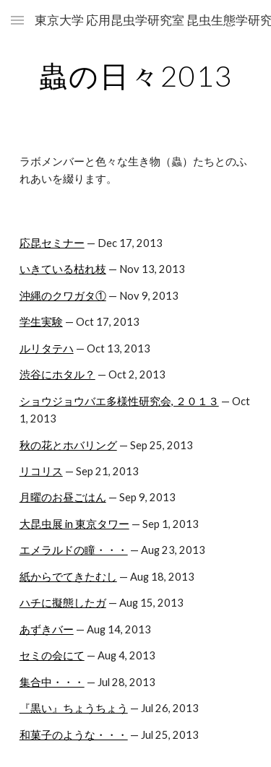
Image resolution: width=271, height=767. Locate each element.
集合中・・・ (52, 682)
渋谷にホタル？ (57, 374)
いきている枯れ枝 (63, 269)
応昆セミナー (52, 243)
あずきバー (47, 629)
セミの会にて (52, 655)
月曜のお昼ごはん (63, 497)
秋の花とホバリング (68, 445)
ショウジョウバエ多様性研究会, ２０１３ (119, 401)
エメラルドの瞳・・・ (74, 550)
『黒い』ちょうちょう (74, 708)
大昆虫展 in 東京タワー (74, 524)
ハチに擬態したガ (63, 603)
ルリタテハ (47, 348)
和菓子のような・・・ (74, 735)
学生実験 (41, 322)
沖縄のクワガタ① (63, 296)
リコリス (41, 471)
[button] (17, 20)
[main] (136, 76)
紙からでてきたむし (68, 577)
